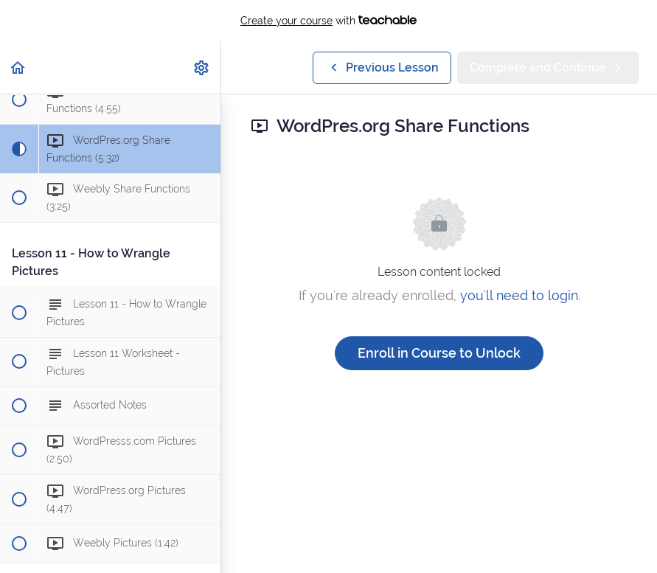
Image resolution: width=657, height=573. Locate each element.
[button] (18, 67)
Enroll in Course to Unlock (439, 353)
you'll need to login (519, 295)
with (328, 20)
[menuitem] (202, 67)
